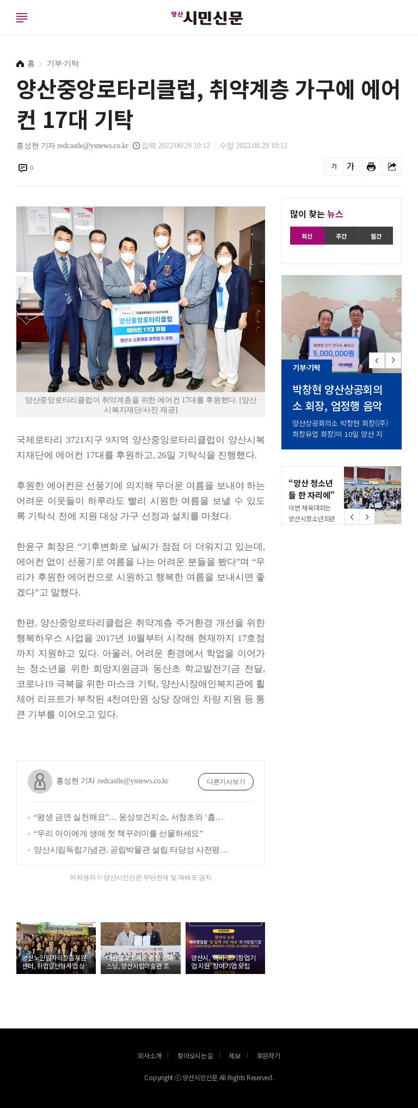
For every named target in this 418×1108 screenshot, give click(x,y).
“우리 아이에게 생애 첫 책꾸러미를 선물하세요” (118, 833)
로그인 (2, 28)
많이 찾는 (316, 213)
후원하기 (268, 1055)
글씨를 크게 (351, 166)
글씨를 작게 (334, 166)
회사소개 (149, 1055)
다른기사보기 (226, 782)
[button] (393, 365)
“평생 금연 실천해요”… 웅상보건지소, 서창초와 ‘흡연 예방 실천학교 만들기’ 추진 (132, 817)
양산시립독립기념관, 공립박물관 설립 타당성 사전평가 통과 (132, 849)
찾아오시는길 (195, 1055)
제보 (235, 1055)
